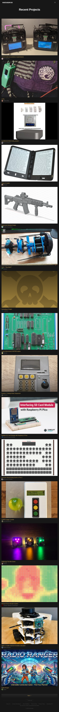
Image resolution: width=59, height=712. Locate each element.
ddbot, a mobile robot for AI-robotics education (13, 645)
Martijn (4, 184)
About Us (8, 703)
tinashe (4, 395)
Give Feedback (26, 703)
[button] (55, 2)
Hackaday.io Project (6, 309)
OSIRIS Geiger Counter (7, 519)
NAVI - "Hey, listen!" (6, 267)
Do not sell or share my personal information (29, 705)
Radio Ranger (5, 687)
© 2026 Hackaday (29, 708)
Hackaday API (50, 703)
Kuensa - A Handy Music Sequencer (11, 393)
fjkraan (4, 353)
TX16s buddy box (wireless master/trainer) (12, 57)
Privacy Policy (42, 703)
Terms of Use (34, 703)
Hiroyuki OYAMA (7, 479)
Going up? (29, 700)
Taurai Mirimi (5, 142)
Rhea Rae (5, 100)
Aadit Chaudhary (7, 227)
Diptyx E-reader (5, 183)
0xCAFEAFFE (6, 521)
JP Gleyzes (5, 58)
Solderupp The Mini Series (8, 561)
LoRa (2, 99)
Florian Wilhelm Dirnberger (9, 605)
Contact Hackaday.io (16, 703)
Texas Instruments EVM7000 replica (11, 351)
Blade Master (6, 647)
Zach (3, 689)
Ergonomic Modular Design (8, 225)
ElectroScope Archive (8, 437)
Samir (4, 563)
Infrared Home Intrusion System (9, 603)
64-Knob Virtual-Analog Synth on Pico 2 (11, 477)
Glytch (4, 269)
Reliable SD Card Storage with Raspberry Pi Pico (14, 435)
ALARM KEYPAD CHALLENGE (10, 141)
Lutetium (4, 311)
